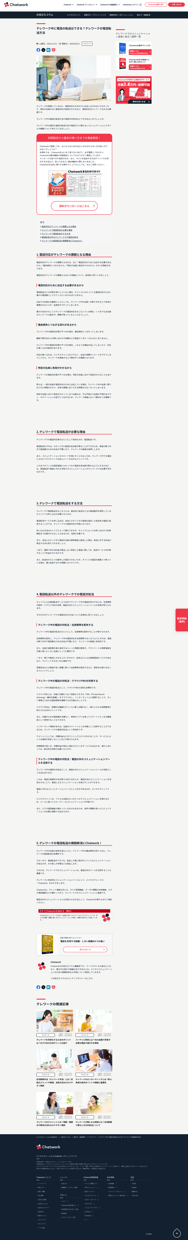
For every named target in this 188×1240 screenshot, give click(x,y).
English (134, 1187)
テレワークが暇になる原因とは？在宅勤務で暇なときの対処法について (94, 1124)
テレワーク (45, 1035)
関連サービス (42, 1216)
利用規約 (64, 1213)
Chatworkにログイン (130, 6)
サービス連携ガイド (91, 1183)
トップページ (42, 1183)
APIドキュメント (90, 1187)
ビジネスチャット (73, 15)
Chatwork (16, 6)
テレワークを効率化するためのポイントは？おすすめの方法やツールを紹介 (53, 1041)
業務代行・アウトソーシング (95, 15)
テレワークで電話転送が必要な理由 (57, 230)
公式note (87, 1212)
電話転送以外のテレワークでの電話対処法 (60, 237)
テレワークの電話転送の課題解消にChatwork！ (62, 240)
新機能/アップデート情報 (69, 1187)
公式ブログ (88, 1204)
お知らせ (64, 1183)
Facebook (88, 1216)
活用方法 (41, 1212)
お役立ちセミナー (43, 1207)
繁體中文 (135, 1191)
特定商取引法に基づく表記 (70, 1209)
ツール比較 (41, 1228)
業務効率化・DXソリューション (121, 15)
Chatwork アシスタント (85, 5)
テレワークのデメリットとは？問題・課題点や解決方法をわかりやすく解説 (54, 1124)
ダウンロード (42, 1220)
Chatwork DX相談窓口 (108, 5)
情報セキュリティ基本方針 (117, 1195)
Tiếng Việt (135, 1195)
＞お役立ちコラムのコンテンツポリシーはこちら (72, 978)
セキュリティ (42, 1224)
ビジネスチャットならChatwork (46, 1137)
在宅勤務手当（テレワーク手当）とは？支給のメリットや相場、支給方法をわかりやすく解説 (54, 1082)
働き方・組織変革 (143, 15)
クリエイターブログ (91, 1207)
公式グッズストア (90, 1199)
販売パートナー (90, 1191)
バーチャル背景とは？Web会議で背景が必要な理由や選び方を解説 (93, 1041)
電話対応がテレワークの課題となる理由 (59, 226)
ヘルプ (63, 1201)
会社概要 (111, 1183)
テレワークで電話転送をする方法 (56, 233)
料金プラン (41, 1187)
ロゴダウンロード (90, 1195)
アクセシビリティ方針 (68, 1217)
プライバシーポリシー (115, 1191)
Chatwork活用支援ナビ (68, 1205)
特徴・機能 (41, 1191)
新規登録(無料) (182, 620)
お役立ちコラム (44, 14)
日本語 (134, 1183)
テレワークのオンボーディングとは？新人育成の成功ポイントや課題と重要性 (94, 1081)
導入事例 (41, 1195)
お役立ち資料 (42, 1199)
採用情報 (111, 1187)
